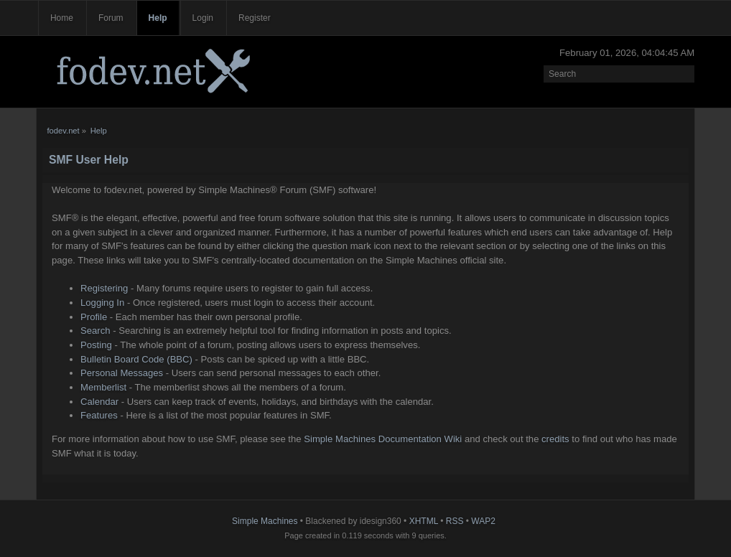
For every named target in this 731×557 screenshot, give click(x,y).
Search (95, 330)
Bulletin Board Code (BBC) (136, 359)
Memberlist (103, 387)
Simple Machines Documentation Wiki (383, 439)
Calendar (99, 401)
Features (99, 415)
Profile (93, 317)
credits (555, 439)
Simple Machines (264, 521)
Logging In (102, 302)
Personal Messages (121, 373)
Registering (104, 288)
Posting (96, 345)
